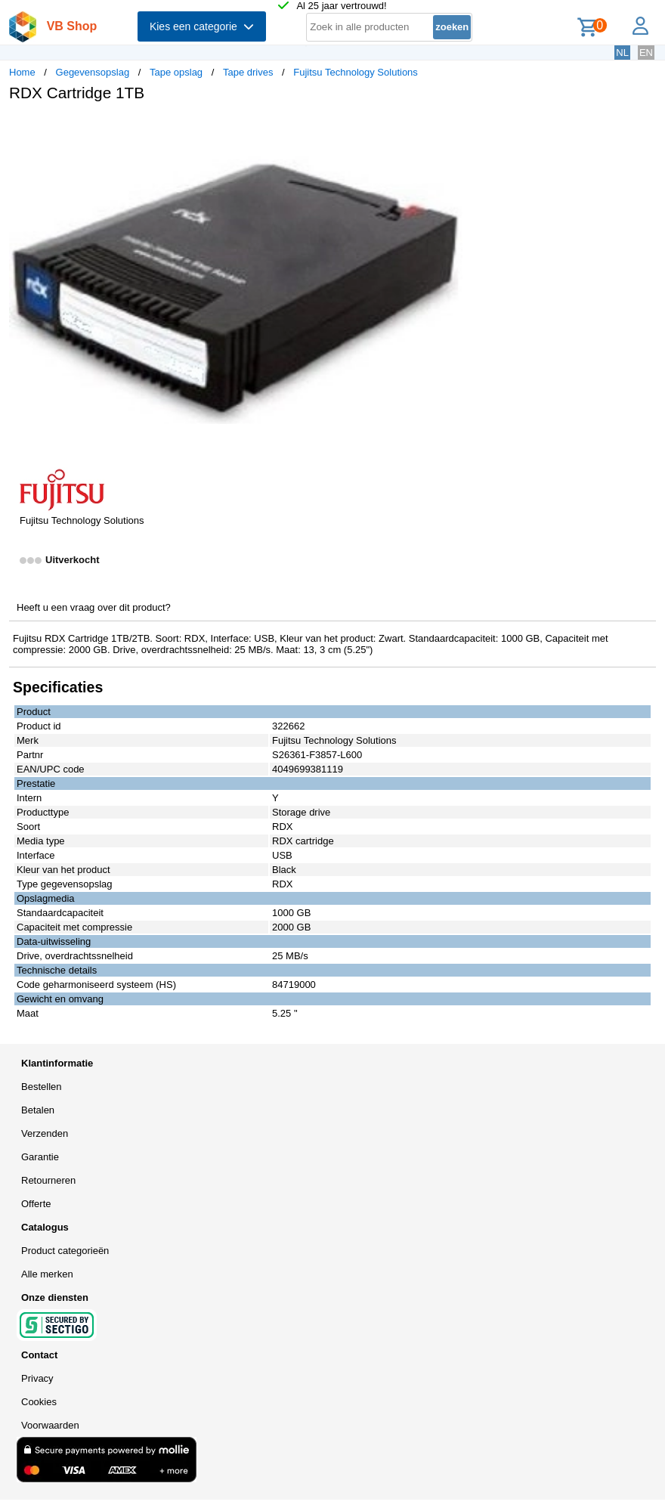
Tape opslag (176, 72)
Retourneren (48, 1180)
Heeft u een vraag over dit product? (94, 607)
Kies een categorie (202, 26)
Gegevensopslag (93, 72)
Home (22, 72)
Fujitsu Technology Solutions (355, 72)
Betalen (37, 1110)
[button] (449, 129)
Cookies (39, 1401)
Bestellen (41, 1086)
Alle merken (47, 1274)
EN (646, 52)
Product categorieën (65, 1250)
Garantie (40, 1157)
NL (622, 52)
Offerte (36, 1203)
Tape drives (248, 72)
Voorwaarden (50, 1425)
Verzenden (44, 1133)
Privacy (37, 1378)
